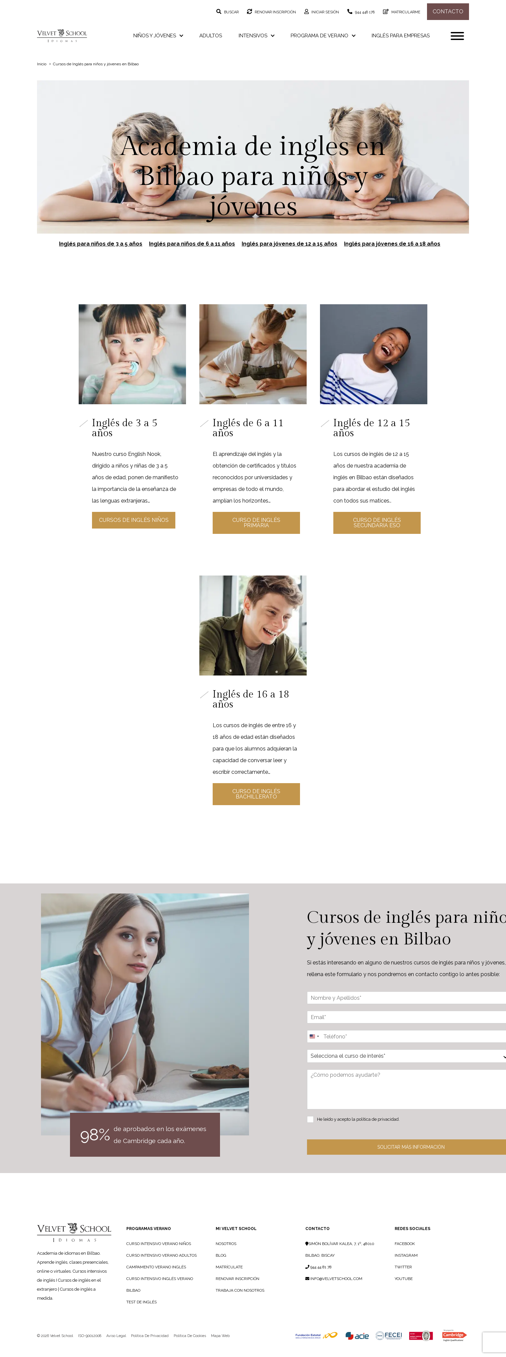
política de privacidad (377, 1130)
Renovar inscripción (275, 12)
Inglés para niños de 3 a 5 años (100, 244)
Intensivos (256, 36)
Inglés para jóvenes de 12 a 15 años (289, 244)
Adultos (210, 36)
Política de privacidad (150, 1347)
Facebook (405, 1255)
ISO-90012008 (89, 1347)
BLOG (221, 1267)
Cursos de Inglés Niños (132, 532)
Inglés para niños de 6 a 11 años (192, 244)
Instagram (406, 1267)
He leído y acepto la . (358, 1130)
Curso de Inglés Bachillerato (255, 803)
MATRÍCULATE (229, 1278)
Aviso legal (116, 1347)
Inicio (41, 64)
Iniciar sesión (324, 12)
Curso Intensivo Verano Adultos (161, 1267)
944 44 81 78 (318, 1278)
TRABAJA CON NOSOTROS (240, 1302)
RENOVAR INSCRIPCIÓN (237, 1290)
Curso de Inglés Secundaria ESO (376, 523)
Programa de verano (323, 36)
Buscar (231, 12)
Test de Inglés (141, 1313)
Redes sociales (412, 1240)
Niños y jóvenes (158, 36)
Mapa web (220, 1347)
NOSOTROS (226, 1255)
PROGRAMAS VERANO (148, 1240)
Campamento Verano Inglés (156, 1278)
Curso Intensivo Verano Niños (158, 1255)
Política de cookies (190, 1347)
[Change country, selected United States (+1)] (314, 1048)
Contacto (448, 11)
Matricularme (405, 12)
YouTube (404, 1290)
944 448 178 (364, 12)
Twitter (403, 1278)
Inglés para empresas (401, 36)
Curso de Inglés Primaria (255, 523)
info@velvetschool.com (333, 1290)
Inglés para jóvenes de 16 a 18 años (392, 244)
